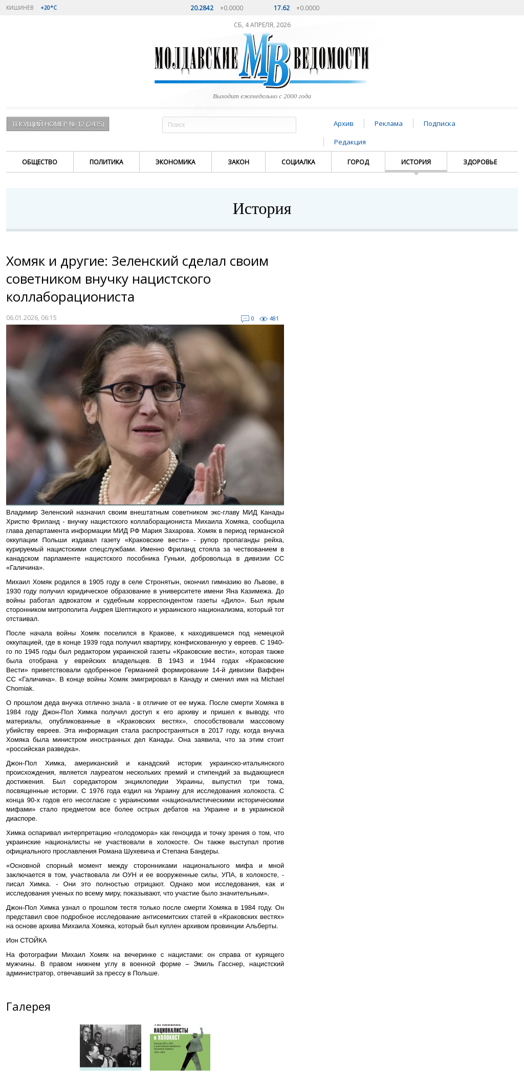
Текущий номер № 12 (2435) (58, 124)
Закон (238, 162)
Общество (39, 162)
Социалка (298, 162)
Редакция (350, 141)
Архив (344, 123)
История (416, 162)
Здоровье (480, 162)
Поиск (287, 125)
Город (358, 162)
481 (274, 318)
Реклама (389, 123)
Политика (106, 162)
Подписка (439, 123)
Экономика (175, 162)
